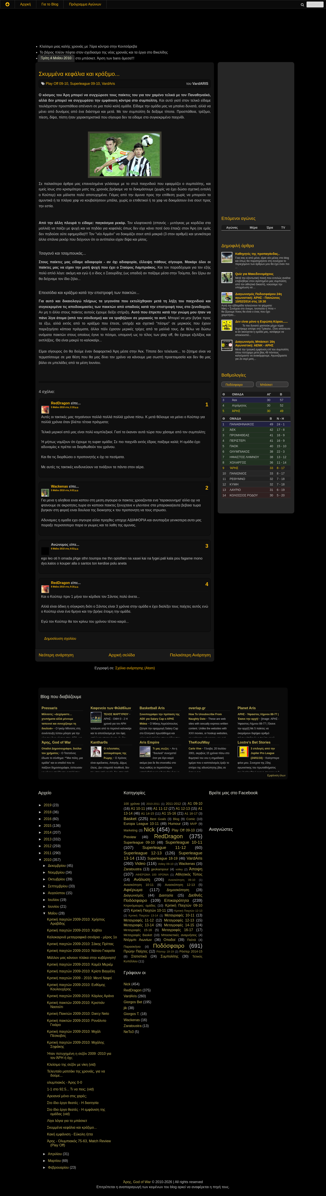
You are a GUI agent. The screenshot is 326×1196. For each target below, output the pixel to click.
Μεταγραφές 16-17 (177, 930)
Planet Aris (247, 708)
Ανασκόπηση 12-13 (180, 885)
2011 (48, 853)
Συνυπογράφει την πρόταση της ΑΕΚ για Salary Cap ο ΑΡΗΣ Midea (160, 719)
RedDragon (60, 403)
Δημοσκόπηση (178, 890)
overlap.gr (197, 708)
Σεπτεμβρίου (58, 886)
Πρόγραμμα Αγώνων (85, 4)
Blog (176, 819)
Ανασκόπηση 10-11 (139, 885)
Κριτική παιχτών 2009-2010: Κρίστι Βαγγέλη (81, 971)
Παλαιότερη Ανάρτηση (190, 655)
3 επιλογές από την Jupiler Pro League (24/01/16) (263, 753)
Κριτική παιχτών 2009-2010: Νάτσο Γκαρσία (81, 951)
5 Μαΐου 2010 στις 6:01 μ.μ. (65, 490)
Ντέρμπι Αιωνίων (138, 940)
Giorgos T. (132, 1014)
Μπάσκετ (266, 384)
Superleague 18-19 (162, 858)
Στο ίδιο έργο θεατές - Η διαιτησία (72, 1103)
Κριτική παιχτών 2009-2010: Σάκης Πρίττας (80, 944)
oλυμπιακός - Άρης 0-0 (64, 1082)
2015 (48, 825)
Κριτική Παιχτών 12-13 (188, 910)
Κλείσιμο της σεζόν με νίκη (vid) (71, 1064)
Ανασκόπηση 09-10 (181, 879)
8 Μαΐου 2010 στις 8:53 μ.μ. (65, 549)
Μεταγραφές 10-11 (179, 915)
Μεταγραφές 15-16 (138, 930)
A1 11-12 (160, 808)
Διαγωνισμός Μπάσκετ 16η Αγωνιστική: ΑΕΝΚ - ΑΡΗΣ (255, 343)
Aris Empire (149, 742)
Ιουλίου (54, 900)
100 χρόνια (132, 803)
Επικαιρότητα (176, 900)
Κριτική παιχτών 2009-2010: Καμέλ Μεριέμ (80, 964)
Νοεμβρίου (57, 872)
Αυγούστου (57, 893)
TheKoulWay (199, 742)
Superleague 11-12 (164, 847)
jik (125, 1008)
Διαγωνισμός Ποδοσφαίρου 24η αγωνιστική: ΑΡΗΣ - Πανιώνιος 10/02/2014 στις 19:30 (258, 297)
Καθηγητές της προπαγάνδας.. (257, 254)
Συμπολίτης (170, 956)
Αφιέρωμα (133, 889)
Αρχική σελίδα (122, 655)
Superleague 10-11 (183, 842)
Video (140, 863)
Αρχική (25, 4)
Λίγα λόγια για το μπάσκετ (67, 1121)
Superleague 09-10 (85, 83)
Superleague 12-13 (143, 853)
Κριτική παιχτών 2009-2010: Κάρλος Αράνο (80, 996)
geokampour (159, 869)
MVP (193, 824)
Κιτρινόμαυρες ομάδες (140, 905)
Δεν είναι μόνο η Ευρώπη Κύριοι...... (261, 321)
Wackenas (59, 486)
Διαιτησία (166, 895)
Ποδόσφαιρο (234, 384)
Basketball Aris (152, 708)
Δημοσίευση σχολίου (60, 638)
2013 (48, 839)
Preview (130, 837)
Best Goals (158, 819)
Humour (174, 824)
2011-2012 (173, 803)
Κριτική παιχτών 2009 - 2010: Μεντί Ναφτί (79, 978)
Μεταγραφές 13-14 (139, 925)
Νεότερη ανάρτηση (56, 655)
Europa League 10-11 (141, 824)
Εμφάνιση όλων (276, 775)
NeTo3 (129, 1032)
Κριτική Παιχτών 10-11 (148, 910)
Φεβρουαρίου (59, 1167)
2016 (48, 819)
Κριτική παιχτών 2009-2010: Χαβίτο (74, 930)
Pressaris (49, 708)
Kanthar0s (99, 742)
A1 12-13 (183, 808)
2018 (48, 812)
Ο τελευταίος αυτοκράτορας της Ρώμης (115, 753)
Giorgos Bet (133, 1002)
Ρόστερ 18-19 (165, 951)
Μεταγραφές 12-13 (179, 920)
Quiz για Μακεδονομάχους (254, 274)
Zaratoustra (133, 869)
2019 (48, 805)
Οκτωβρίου (57, 879)
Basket (130, 818)
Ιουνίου (54, 906)
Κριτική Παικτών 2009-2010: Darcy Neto (78, 1013)
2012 (48, 846)
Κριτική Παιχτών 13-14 (143, 915)
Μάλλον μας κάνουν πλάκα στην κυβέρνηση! (81, 958)
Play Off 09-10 (57, 83)
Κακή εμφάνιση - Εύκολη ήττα (70, 1134)
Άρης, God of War (56, 742)
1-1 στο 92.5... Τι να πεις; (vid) (70, 1089)
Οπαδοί (169, 940)
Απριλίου (55, 1154)
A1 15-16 (169, 813)
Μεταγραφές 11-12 (139, 920)
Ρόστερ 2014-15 (190, 951)
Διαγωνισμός (134, 895)
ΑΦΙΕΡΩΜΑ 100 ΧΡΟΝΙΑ (152, 874)
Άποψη (195, 869)
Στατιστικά (139, 956)
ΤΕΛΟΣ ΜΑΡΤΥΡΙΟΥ (116, 714)
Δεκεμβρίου (57, 865)
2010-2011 (153, 803)
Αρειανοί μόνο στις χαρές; (67, 1096)
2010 (48, 860)
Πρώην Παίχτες (136, 951)
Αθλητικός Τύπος (188, 874)
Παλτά (191, 940)
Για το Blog (50, 4)
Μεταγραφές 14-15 (179, 925)
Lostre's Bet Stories (254, 742)
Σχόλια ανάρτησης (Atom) (135, 668)
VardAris (108, 83)
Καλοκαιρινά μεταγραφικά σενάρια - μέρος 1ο (82, 937)
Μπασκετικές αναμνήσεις (179, 935)
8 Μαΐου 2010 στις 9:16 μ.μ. (65, 587)
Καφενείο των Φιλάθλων (111, 708)
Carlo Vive (195, 748)
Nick (149, 829)
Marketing (130, 830)
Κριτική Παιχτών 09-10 (183, 905)
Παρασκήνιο (132, 946)
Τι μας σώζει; (161, 748)
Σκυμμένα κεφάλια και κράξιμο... (79, 74)
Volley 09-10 (166, 864)
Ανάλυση (142, 879)
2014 (48, 832)
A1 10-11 (138, 808)
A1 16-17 (191, 813)
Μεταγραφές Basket (138, 935)
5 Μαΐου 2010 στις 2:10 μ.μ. (65, 407)
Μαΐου (53, 913)
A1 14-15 (147, 813)
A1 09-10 (195, 803)
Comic (190, 819)
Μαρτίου (55, 1161)
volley (179, 869)
